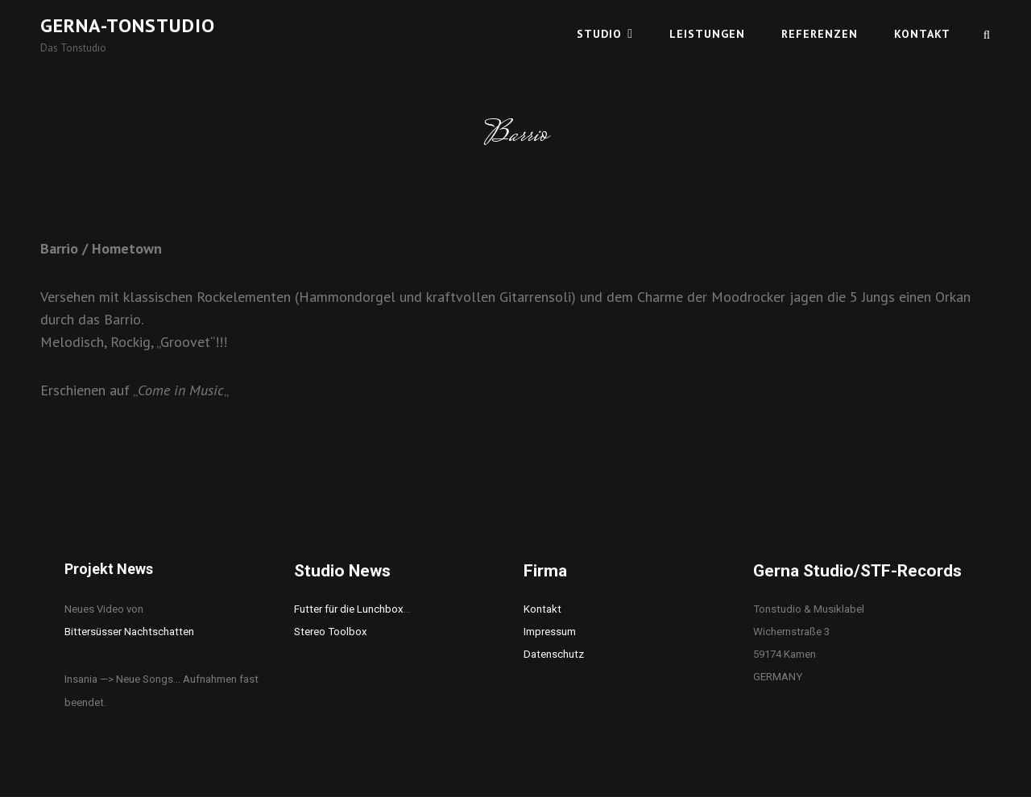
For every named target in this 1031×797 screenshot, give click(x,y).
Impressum (550, 632)
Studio (599, 34)
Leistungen (707, 34)
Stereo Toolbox (330, 632)
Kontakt (922, 34)
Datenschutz (554, 654)
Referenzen (819, 34)
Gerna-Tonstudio (127, 25)
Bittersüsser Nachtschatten (129, 632)
